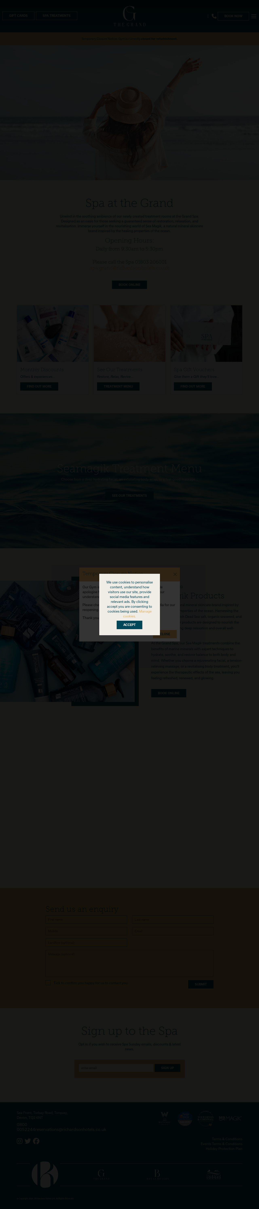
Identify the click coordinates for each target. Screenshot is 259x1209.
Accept (129, 625)
